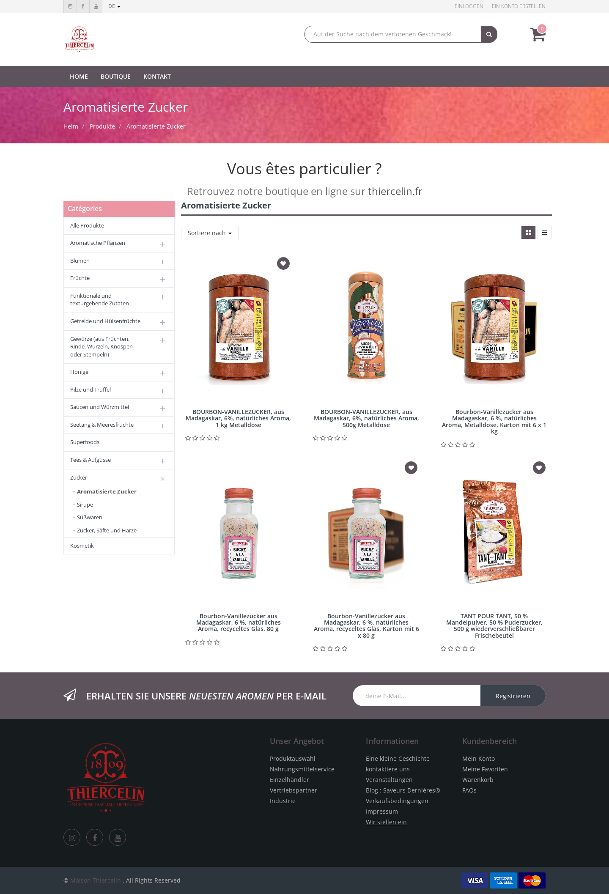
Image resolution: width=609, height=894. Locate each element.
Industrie (283, 801)
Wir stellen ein (386, 822)
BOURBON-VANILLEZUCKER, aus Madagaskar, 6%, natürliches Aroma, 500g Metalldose (366, 418)
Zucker (78, 477)
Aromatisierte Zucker (156, 126)
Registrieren (513, 696)
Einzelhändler (289, 780)
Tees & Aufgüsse (90, 459)
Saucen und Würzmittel (99, 407)
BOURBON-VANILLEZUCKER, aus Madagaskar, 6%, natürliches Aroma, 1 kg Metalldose (238, 418)
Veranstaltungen (389, 780)
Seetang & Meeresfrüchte (102, 424)
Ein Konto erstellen (519, 6)
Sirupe (85, 504)
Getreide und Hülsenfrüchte (105, 321)
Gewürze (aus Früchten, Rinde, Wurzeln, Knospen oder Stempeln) (101, 346)
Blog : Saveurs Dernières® (403, 790)
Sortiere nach (210, 233)
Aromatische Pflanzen (97, 243)
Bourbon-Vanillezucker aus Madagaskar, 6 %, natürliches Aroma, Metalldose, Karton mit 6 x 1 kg (494, 421)
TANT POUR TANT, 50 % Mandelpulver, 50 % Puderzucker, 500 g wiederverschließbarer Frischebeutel (494, 625)
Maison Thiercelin (95, 880)
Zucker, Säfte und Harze (107, 530)
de (114, 6)
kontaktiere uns (388, 769)
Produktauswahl (292, 758)
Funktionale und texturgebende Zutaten (99, 299)
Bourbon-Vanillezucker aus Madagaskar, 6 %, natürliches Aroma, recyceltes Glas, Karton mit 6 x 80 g (366, 625)
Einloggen (469, 6)
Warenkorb (478, 780)
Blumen (80, 260)
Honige (79, 372)
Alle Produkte (87, 225)
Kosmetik (82, 545)
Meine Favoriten (485, 769)
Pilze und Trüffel (90, 389)
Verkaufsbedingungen (397, 801)
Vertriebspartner (293, 790)
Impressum (382, 811)
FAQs (469, 790)
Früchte (80, 278)
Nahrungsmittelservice (302, 769)
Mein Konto (478, 758)
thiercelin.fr (395, 191)
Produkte (102, 126)
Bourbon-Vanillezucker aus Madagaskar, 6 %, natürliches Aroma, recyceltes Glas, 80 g (238, 622)
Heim (70, 126)
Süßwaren (89, 517)
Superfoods (84, 442)
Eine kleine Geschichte (398, 758)
